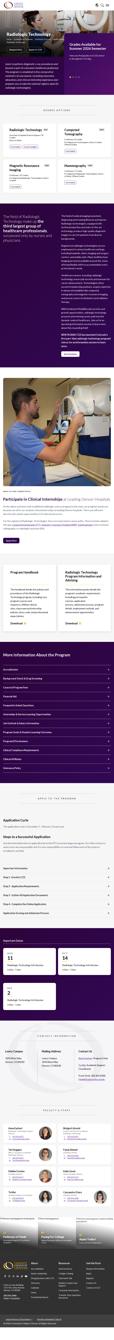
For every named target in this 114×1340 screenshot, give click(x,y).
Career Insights (30, 147)
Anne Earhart (85, 1058)
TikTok (21, 1276)
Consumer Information (69, 1290)
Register (90, 1278)
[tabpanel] (87, 51)
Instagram (9, 1276)
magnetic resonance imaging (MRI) (59, 524)
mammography (85, 524)
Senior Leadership (39, 1273)
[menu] (107, 5)
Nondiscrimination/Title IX (49, 1319)
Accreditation (37, 1268)
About (34, 1263)
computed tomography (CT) (26, 524)
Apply (88, 1273)
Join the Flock (93, 1263)
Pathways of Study (43, 39)
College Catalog (66, 1273)
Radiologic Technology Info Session (25, 965)
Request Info (15, 49)
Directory (35, 1283)
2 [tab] (73, 77)
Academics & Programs (23, 39)
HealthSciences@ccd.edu (91, 1079)
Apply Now (11, 540)
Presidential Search (39, 1297)
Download (16, 623)
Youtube (26, 1276)
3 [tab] (76, 77)
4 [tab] (79, 77)
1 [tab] (70, 77)
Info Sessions (70, 354)
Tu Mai (82, 1065)
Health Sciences (59, 39)
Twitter (13, 1276)
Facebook (5, 1276)
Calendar (35, 1287)
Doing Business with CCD (42, 1278)
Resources (64, 1263)
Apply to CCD (35, 49)
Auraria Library (65, 1268)
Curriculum (15, 147)
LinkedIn (17, 1276)
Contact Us (91, 1283)
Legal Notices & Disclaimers (18, 1319)
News (33, 1292)
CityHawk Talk (65, 1278)
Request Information (95, 1268)
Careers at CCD (93, 1287)
